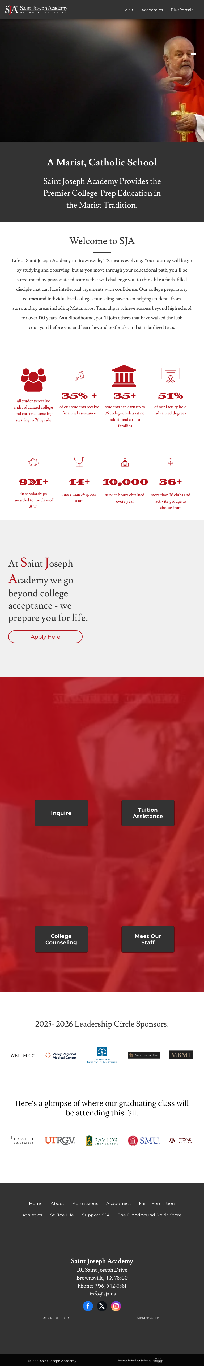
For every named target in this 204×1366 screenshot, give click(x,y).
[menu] (193, 53)
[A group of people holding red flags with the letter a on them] (61, 751)
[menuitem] (125, 10)
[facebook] (88, 1306)
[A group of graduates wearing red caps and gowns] (61, 878)
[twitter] (102, 1306)
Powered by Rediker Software (134, 1360)
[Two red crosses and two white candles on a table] (148, 751)
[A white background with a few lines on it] (56, 1337)
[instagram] (116, 1306)
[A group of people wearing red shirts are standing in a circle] (148, 878)
